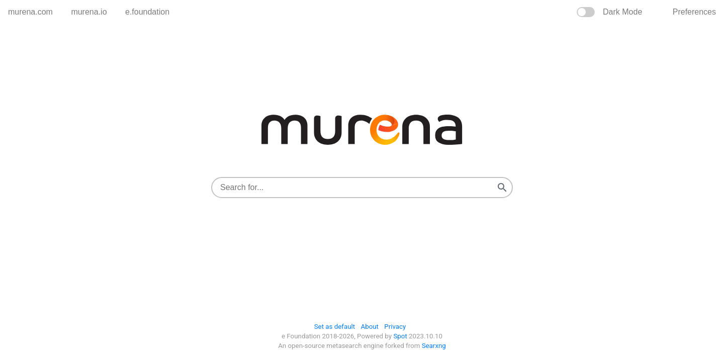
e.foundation (147, 12)
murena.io (89, 12)
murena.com (30, 12)
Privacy (395, 326)
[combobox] (352, 187)
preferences (694, 12)
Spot (400, 336)
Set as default (334, 326)
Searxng (433, 345)
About (369, 326)
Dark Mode (622, 12)
